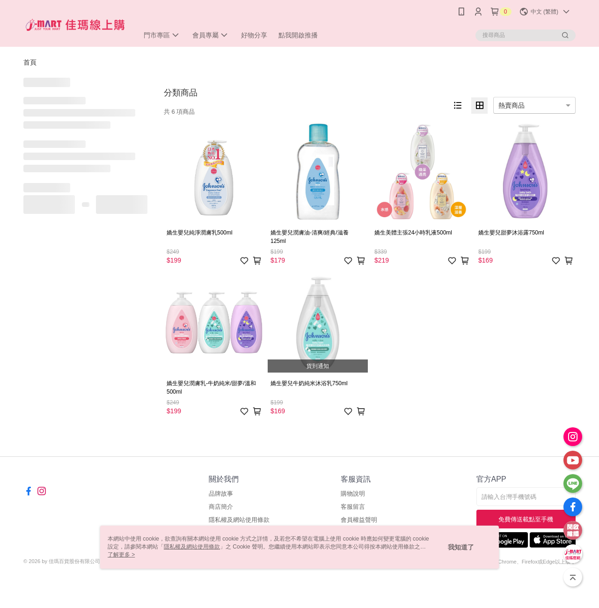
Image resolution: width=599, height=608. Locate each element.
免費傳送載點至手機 (525, 519)
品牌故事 (221, 493)
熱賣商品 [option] (511, 105)
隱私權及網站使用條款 (239, 519)
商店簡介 (221, 506)
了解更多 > (121, 554)
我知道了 (461, 547)
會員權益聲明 (359, 519)
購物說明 (353, 493)
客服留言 (353, 506)
